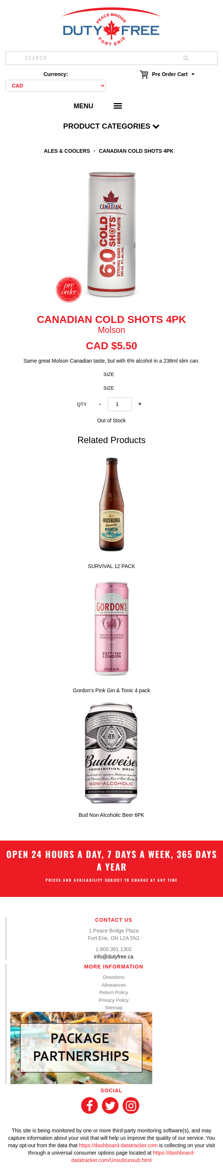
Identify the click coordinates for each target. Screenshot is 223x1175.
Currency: (55, 74)
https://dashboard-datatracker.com (118, 1145)
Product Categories (111, 126)
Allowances (113, 985)
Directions (113, 977)
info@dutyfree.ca (113, 957)
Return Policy (113, 992)
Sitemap (114, 1007)
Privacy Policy (114, 1000)
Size (108, 374)
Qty (82, 404)
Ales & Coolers (67, 151)
